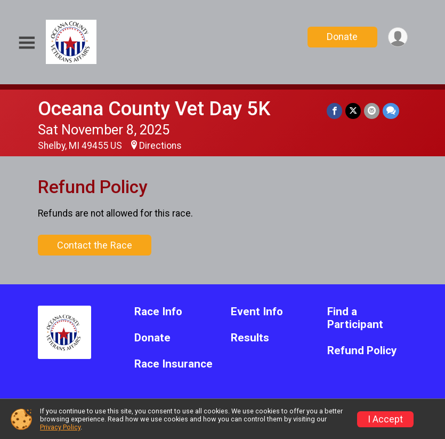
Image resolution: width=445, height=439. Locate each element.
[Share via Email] (371, 110)
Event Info (257, 312)
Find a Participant (355, 318)
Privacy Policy (60, 427)
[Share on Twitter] (353, 110)
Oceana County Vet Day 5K (154, 108)
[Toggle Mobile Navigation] (26, 43)
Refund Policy (362, 351)
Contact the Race (94, 245)
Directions (160, 145)
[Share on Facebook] (334, 110)
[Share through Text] (391, 110)
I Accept (385, 419)
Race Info (158, 312)
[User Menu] (398, 37)
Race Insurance (173, 364)
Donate (342, 36)
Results (250, 338)
